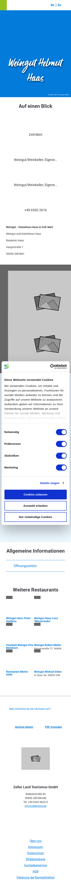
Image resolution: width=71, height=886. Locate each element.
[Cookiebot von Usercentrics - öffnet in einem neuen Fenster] (50, 366)
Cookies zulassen (36, 494)
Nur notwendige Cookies (35, 517)
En (59, 5)
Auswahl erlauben (35, 505)
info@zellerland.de (35, 806)
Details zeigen (49, 483)
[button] (3, 5)
